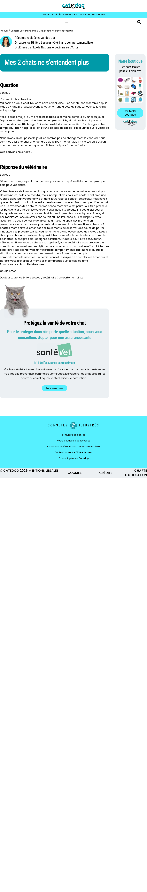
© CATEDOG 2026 (14, 470)
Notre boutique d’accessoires (73, 440)
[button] (67, 22)
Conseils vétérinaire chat (23, 30)
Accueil (4, 30)
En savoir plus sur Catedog (74, 458)
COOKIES (75, 473)
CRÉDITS (106, 473)
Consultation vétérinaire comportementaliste (73, 446)
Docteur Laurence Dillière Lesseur (73, 452)
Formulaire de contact (73, 435)
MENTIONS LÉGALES (43, 470)
